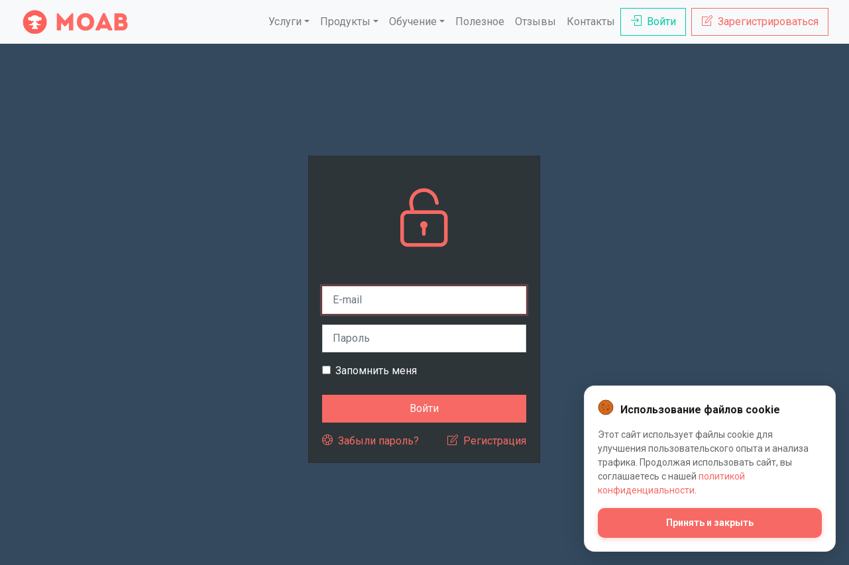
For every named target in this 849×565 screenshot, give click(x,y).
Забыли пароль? (370, 441)
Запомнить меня (376, 370)
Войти (653, 21)
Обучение (413, 21)
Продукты (345, 21)
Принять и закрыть (710, 522)
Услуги (285, 21)
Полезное (479, 21)
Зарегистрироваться (760, 21)
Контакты (591, 21)
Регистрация (486, 441)
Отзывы (535, 21)
